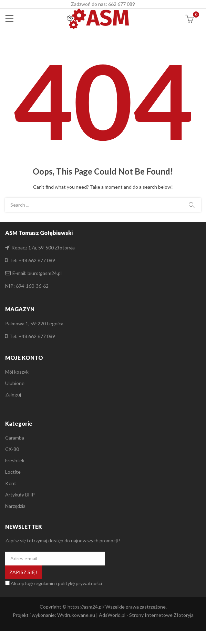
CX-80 (12, 449)
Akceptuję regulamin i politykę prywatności (56, 583)
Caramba (14, 438)
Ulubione (14, 383)
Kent (10, 483)
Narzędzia (15, 506)
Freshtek (14, 460)
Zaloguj (13, 394)
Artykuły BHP (20, 494)
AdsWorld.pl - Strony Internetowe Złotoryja (146, 615)
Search (191, 205)
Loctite (13, 472)
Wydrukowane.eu (76, 615)
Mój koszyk (17, 372)
